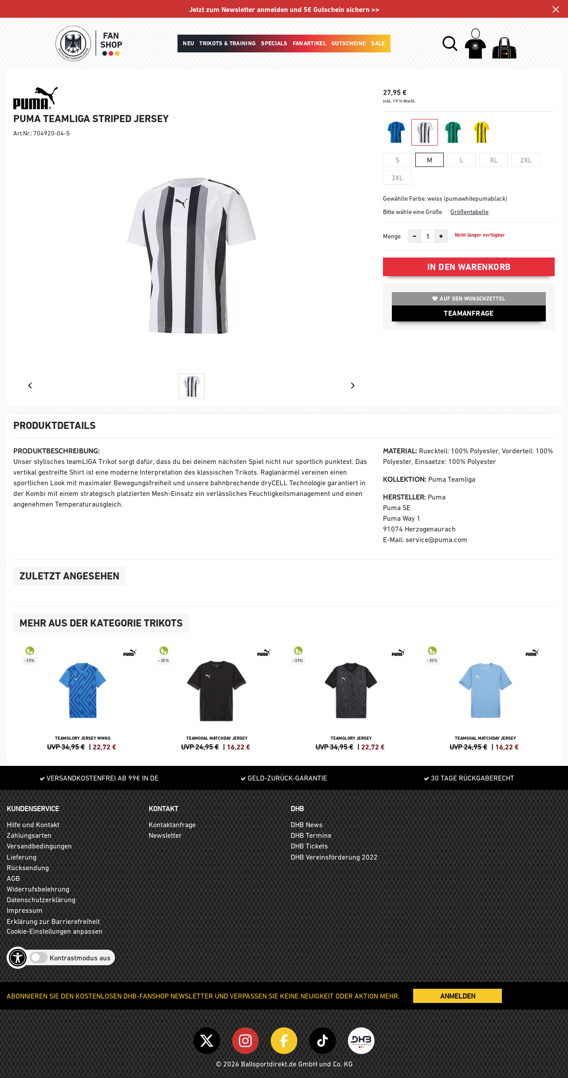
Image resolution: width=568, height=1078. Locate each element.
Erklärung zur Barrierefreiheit (53, 921)
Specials (274, 43)
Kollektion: (404, 479)
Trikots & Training (227, 43)
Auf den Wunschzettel (468, 299)
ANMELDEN (457, 996)
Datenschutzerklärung (41, 900)
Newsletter (165, 835)
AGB (13, 878)
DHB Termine (311, 835)
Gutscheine (348, 43)
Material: (400, 451)
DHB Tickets (309, 846)
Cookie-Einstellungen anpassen (55, 931)
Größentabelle (469, 211)
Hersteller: (404, 497)
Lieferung (21, 857)
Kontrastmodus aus (80, 958)
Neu (188, 43)
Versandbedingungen (39, 846)
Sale (378, 43)
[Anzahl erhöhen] (441, 236)
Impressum (25, 910)
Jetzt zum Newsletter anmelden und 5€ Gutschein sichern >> (284, 9)
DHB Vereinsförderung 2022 (334, 857)
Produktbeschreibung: (56, 451)
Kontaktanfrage (172, 824)
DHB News (307, 824)
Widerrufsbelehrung (38, 889)
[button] (450, 43)
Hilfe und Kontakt (33, 824)
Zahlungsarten (29, 835)
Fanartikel (309, 43)
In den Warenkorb (469, 267)
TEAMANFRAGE (468, 313)
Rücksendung (28, 868)
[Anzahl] (427, 236)
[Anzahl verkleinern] (414, 236)
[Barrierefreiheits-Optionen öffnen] (18, 958)
